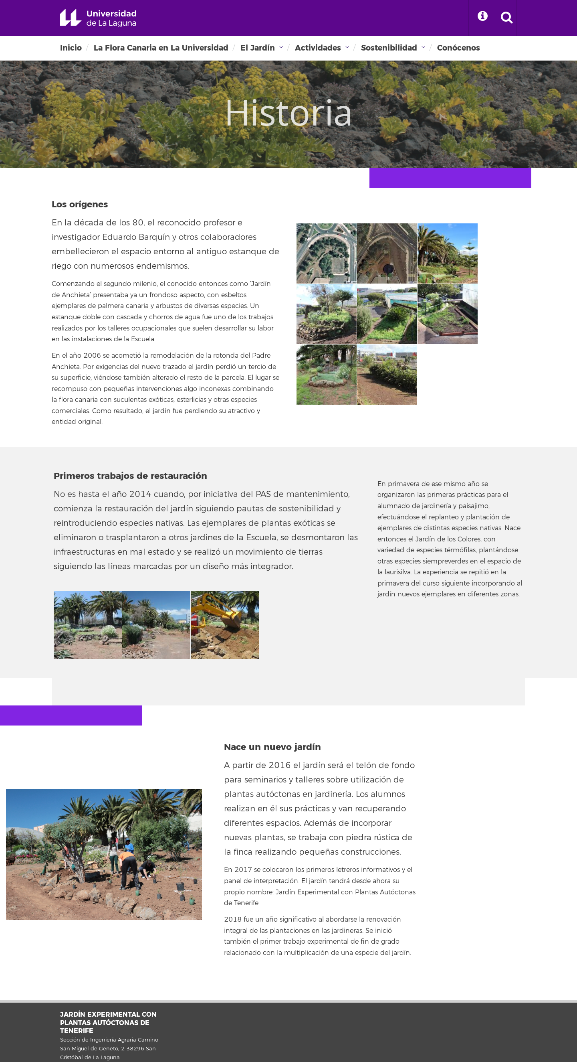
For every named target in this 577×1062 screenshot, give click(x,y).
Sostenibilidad (389, 48)
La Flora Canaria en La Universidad (161, 48)
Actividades (318, 48)
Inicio (71, 48)
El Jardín (257, 48)
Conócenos (458, 48)
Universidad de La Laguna (98, 18)
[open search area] (507, 18)
